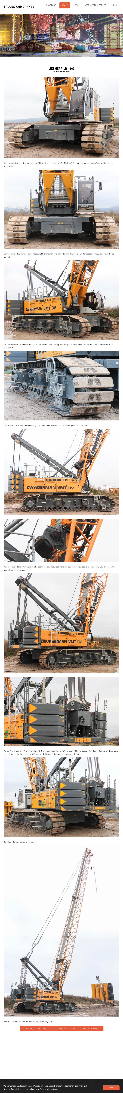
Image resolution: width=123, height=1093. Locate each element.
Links (114, 5)
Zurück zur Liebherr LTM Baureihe (37, 1028)
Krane (65, 5)
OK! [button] (111, 1088)
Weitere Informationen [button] (49, 1089)
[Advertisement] (61, 1050)
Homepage (51, 5)
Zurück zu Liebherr (66, 1028)
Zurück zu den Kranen (91, 1028)
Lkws (76, 5)
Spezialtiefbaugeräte (95, 5)
